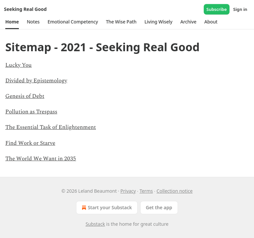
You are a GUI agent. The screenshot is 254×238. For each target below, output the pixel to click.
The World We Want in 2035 (40, 158)
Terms (146, 191)
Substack (95, 224)
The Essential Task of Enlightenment (50, 127)
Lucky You (18, 65)
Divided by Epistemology (36, 80)
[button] (12, 22)
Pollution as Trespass (31, 111)
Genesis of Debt (24, 96)
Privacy (128, 191)
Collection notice (174, 191)
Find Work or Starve (30, 143)
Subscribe (216, 9)
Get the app (159, 207)
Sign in (240, 9)
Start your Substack (106, 207)
